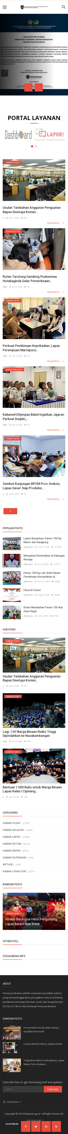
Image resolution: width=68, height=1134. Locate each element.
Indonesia (12, 1102)
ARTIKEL (8, 864)
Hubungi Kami (34, 1120)
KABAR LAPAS (11, 836)
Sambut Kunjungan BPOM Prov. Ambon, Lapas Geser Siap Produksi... (31, 486)
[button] (32, 146)
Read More (55, 223)
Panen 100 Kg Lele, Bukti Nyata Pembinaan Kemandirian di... (42, 574)
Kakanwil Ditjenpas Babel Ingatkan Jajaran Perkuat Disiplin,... (33, 417)
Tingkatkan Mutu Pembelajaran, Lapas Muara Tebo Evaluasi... (44, 1062)
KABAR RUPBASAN (14, 857)
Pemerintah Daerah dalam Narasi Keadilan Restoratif (41, 1029)
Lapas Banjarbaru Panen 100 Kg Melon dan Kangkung (42, 540)
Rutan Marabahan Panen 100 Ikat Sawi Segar (43, 609)
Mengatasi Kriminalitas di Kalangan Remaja (44, 557)
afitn (5, 286)
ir (3, 217)
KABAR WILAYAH (13, 830)
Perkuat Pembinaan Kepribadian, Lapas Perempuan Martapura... (31, 348)
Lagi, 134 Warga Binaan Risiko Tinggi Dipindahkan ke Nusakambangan (29, 734)
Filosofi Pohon (32, 590)
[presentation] (28, 87)
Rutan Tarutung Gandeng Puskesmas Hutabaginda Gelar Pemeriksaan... (30, 279)
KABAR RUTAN (12, 843)
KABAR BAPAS (11, 850)
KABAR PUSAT (12, 823)
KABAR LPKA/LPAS (14, 871)
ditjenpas (28, 546)
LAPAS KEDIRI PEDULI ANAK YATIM (43, 1044)
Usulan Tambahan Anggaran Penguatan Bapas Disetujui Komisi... (32, 210)
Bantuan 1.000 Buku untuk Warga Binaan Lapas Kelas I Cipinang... (32, 789)
